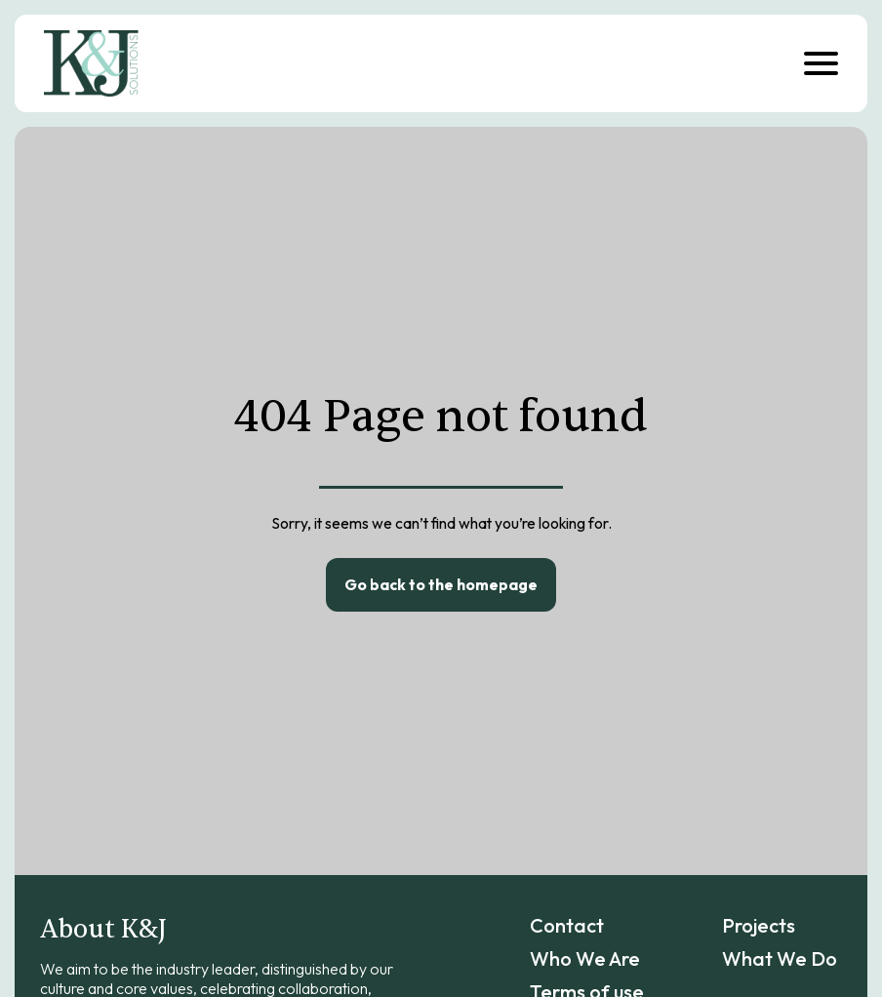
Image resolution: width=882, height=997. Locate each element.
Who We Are (585, 958)
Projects (758, 925)
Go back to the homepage (441, 584)
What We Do (779, 958)
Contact (567, 925)
